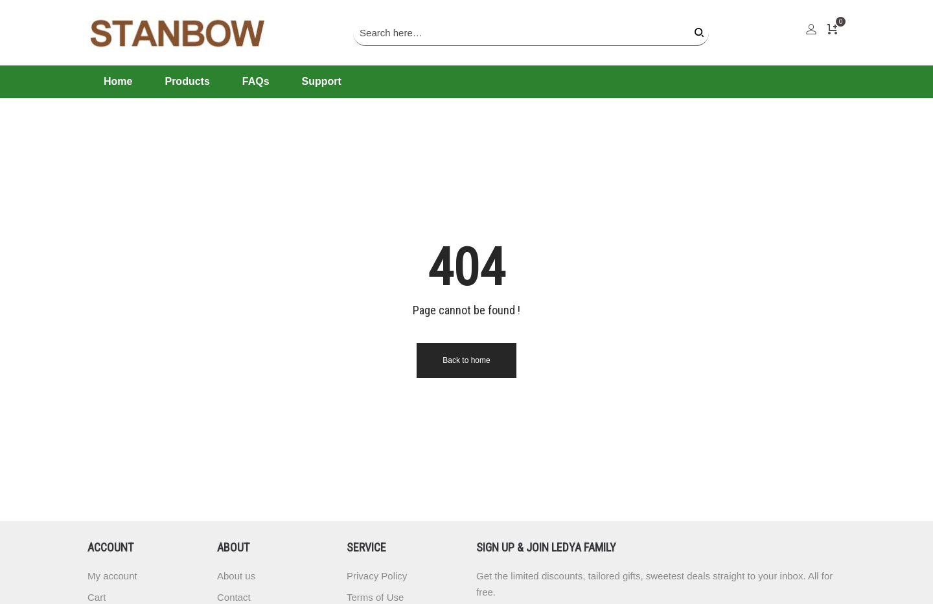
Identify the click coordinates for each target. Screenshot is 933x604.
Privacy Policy (377, 575)
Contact (234, 597)
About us (236, 575)
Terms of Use (375, 597)
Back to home (466, 360)
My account (112, 575)
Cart (96, 597)
